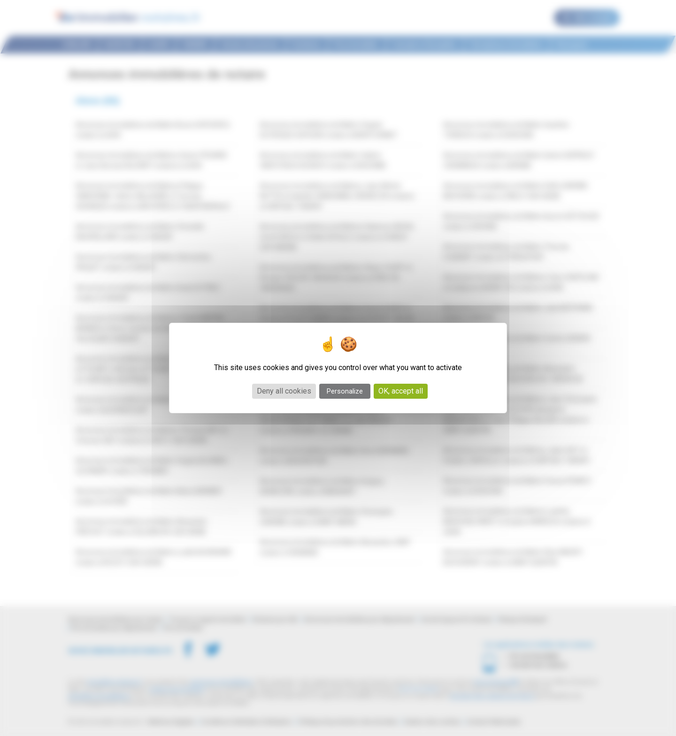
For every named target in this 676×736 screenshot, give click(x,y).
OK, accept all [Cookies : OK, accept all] (400, 391)
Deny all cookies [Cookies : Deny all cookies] (284, 391)
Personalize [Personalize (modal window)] (345, 391)
